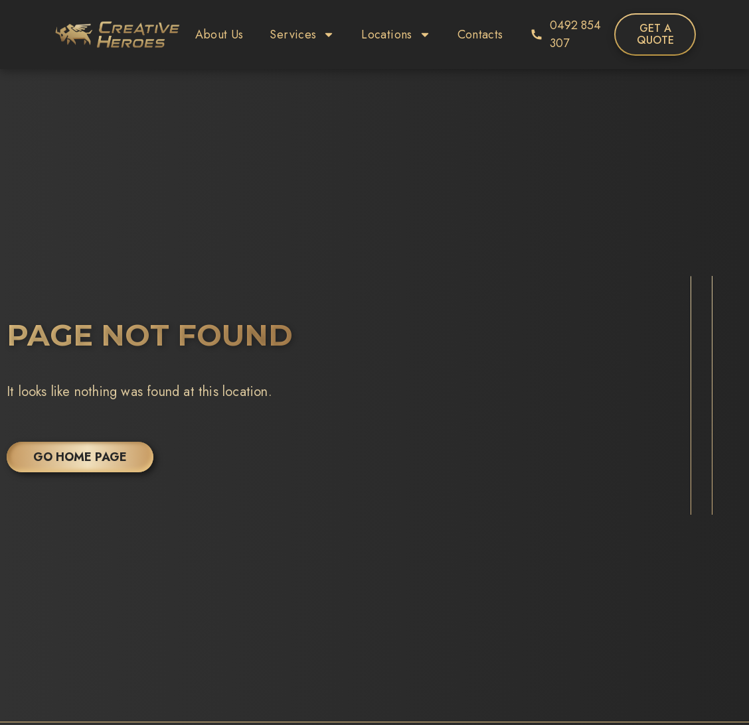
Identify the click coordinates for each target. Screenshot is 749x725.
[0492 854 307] (536, 34)
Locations (395, 34)
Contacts (480, 34)
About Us (219, 34)
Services (302, 34)
